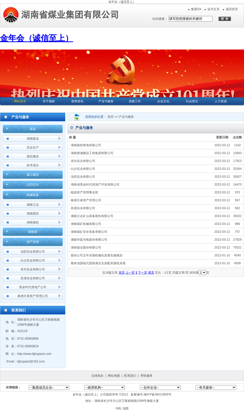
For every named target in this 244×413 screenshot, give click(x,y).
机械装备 (33, 195)
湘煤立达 (33, 204)
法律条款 (97, 375)
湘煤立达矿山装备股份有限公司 (92, 216)
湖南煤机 (33, 222)
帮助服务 (147, 375)
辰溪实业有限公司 (33, 278)
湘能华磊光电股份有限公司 (89, 239)
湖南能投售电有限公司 (86, 145)
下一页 (142, 272)
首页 (122, 272)
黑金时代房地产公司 (32, 287)
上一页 (130, 272)
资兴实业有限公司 (33, 269)
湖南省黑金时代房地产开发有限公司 (95, 184)
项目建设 (33, 156)
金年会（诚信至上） (122, 2)
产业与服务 (126, 117)
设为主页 (213, 9)
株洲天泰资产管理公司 (33, 296)
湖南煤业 (33, 138)
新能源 (32, 232)
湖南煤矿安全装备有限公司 (89, 232)
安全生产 (33, 147)
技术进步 (33, 165)
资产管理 (33, 242)
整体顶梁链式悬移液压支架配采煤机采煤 (98, 263)
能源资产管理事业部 (84, 192)
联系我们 (130, 375)
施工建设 (33, 174)
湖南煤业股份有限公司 (86, 247)
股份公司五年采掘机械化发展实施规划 (97, 255)
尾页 (151, 272)
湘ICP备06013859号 (157, 394)
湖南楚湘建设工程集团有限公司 (92, 153)
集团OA (196, 9)
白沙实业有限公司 (33, 260)
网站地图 (114, 375)
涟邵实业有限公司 (33, 251)
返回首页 (232, 9)
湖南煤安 (33, 213)
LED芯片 (33, 185)
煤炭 (33, 129)
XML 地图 (122, 408)
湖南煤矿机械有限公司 (86, 224)
